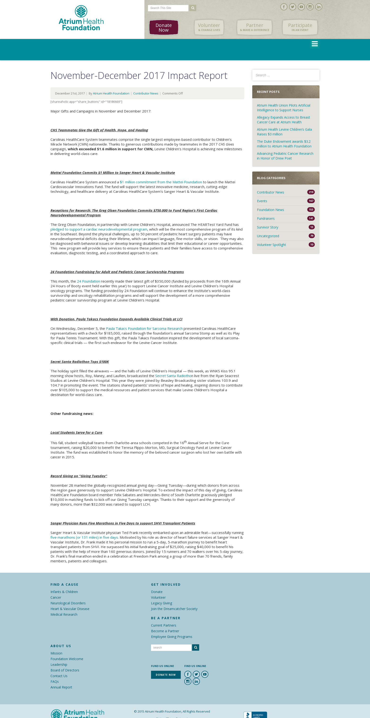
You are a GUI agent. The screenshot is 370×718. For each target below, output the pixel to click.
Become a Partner (165, 631)
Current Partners (163, 625)
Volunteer (209, 27)
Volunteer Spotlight (271, 244)
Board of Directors (64, 670)
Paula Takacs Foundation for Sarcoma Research (144, 328)
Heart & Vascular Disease (69, 608)
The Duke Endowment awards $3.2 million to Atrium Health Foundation (284, 143)
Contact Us (58, 676)
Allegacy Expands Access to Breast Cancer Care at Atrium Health (283, 119)
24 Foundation (88, 281)
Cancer (55, 597)
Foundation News (270, 209)
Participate (300, 27)
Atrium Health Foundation (111, 93)
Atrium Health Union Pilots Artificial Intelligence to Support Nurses (283, 107)
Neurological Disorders (68, 603)
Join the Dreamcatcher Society (174, 608)
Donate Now (164, 27)
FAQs (54, 681)
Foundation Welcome (66, 659)
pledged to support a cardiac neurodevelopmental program (98, 229)
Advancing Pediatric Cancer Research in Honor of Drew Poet (285, 155)
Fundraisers (266, 218)
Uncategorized (268, 236)
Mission (56, 653)
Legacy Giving (161, 603)
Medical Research (63, 614)
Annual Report (61, 687)
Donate (157, 591)
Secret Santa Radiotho (173, 375)
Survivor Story (267, 227)
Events (262, 201)
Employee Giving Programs (171, 636)
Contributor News (145, 93)
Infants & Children (64, 591)
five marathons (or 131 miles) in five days (84, 537)
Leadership (58, 664)
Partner (254, 27)
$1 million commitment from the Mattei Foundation (161, 182)
